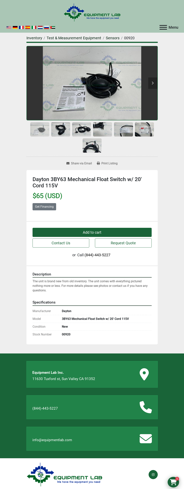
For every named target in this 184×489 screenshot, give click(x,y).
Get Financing (44, 206)
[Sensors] (112, 38)
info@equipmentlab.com (52, 440)
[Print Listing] (107, 163)
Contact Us (61, 243)
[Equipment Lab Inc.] (64, 474)
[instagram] (153, 474)
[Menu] (163, 27)
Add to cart (92, 232)
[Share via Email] (79, 163)
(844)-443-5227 (97, 255)
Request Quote (123, 243)
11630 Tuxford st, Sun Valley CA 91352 (63, 379)
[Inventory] (34, 38)
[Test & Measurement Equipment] (74, 38)
